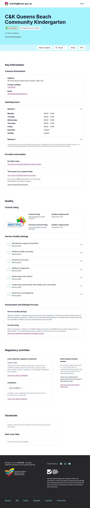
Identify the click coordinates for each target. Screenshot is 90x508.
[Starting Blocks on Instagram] (65, 464)
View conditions (16, 388)
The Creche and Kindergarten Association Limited (24, 164)
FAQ (17, 500)
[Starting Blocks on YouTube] (69, 464)
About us (8, 500)
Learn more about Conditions (17, 399)
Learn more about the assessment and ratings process (25, 333)
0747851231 (11, 87)
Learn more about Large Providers (17, 184)
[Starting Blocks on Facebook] (61, 464)
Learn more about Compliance (17, 375)
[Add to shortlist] (66, 48)
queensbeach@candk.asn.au (17, 94)
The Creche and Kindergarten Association (21, 175)
